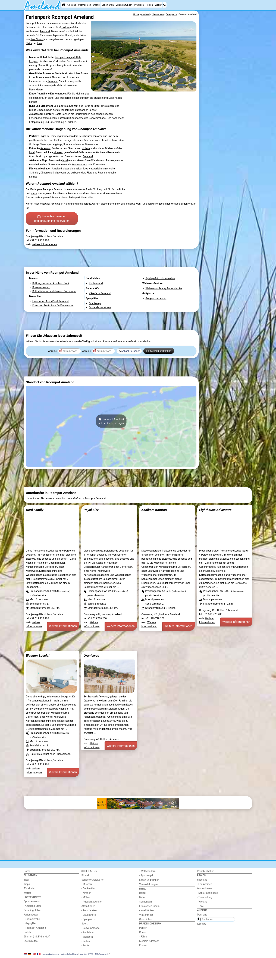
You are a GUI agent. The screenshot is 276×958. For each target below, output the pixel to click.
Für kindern (30, 888)
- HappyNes (30, 923)
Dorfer (142, 892)
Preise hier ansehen (51, 219)
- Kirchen (86, 892)
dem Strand (36, 39)
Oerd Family (34, 510)
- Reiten (85, 941)
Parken (143, 927)
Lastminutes (30, 941)
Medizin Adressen (149, 941)
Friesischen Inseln (149, 906)
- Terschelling (204, 897)
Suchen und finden (158, 351)
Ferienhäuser (31, 914)
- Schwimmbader (91, 928)
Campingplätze (32, 910)
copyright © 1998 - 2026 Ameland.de (94, 954)
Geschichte (145, 919)
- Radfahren (87, 932)
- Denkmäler (88, 888)
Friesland (202, 879)
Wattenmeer (146, 914)
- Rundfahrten (89, 910)
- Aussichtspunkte (91, 901)
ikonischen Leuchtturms (101, 720)
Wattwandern (79, 164)
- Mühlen (86, 897)
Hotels (27, 932)
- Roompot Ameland (35, 927)
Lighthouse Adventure (215, 510)
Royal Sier (91, 510)
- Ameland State (33, 905)
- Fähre (143, 936)
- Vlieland (202, 901)
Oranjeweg (91, 656)
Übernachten (84, 5)
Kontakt (201, 923)
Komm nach (43, 203)
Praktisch (139, 5)
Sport (84, 923)
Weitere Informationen (44, 244)
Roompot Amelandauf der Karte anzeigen (111, 421)
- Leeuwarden (204, 884)
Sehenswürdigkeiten (92, 879)
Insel (39, 43)
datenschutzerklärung (69, 954)
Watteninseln (204, 888)
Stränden (34, 172)
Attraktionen (88, 906)
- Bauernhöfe (88, 914)
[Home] (63, 5)
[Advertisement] (226, 91)
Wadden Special (37, 656)
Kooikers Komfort (154, 510)
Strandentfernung (39, 607)
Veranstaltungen (124, 5)
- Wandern (87, 936)
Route (142, 932)
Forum (142, 945)
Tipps (27, 884)
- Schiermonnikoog (207, 892)
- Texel (200, 906)
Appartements (32, 901)
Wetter (158, 5)
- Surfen (85, 945)
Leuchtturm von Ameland (93, 136)
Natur (29, 43)
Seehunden (145, 901)
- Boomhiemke (32, 919)
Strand (96, 5)
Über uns (202, 914)
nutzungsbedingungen (50, 954)
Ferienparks (43, 118)
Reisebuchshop (205, 871)
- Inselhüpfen (146, 910)
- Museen (86, 884)
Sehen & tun (108, 5)
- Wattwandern (147, 871)
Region (149, 5)
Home (27, 871)
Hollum (65, 27)
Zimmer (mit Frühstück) (37, 936)
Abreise (86, 351)
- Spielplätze (88, 919)
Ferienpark (100, 716)
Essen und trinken (149, 879)
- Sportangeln (146, 875)
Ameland (71, 5)
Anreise (52, 351)
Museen (58, 152)
